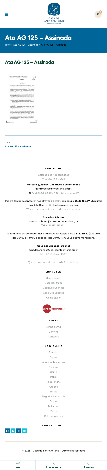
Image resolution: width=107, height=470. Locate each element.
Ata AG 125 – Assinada (25, 45)
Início (8, 45)
